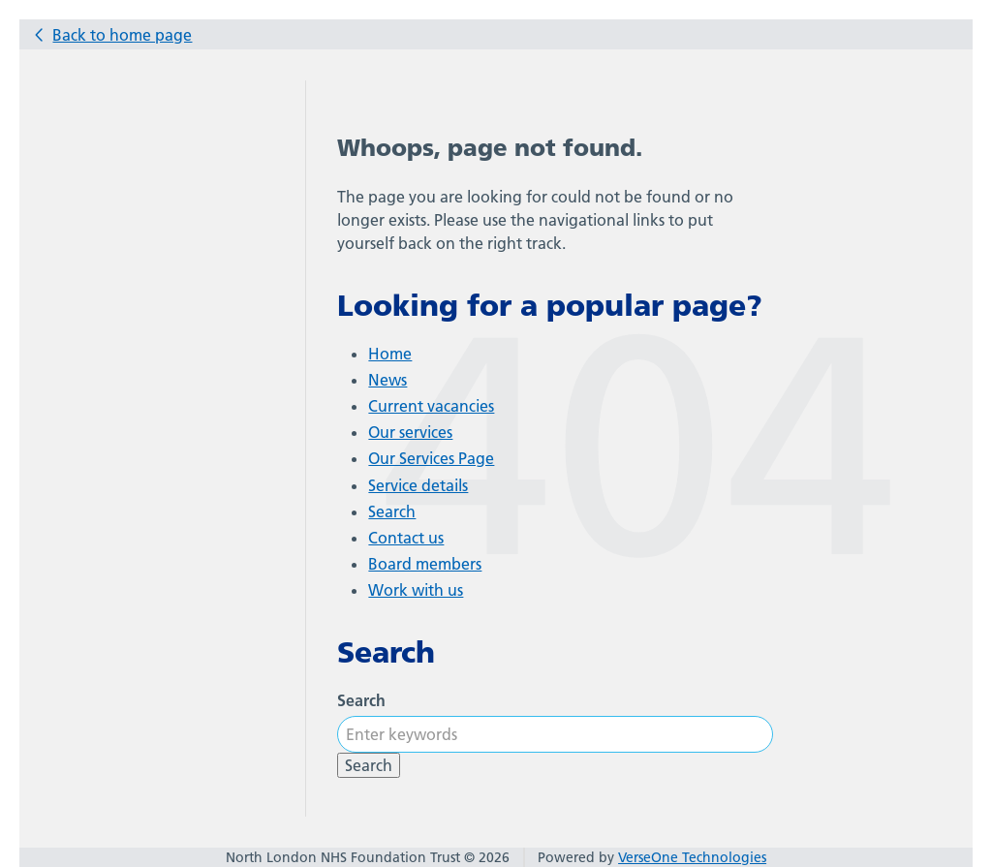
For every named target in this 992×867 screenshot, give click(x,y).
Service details (418, 485)
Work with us (415, 590)
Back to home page (122, 35)
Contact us (406, 537)
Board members (424, 563)
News (387, 379)
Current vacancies (431, 406)
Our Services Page (431, 458)
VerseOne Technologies (692, 857)
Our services (410, 432)
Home (390, 353)
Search (392, 511)
